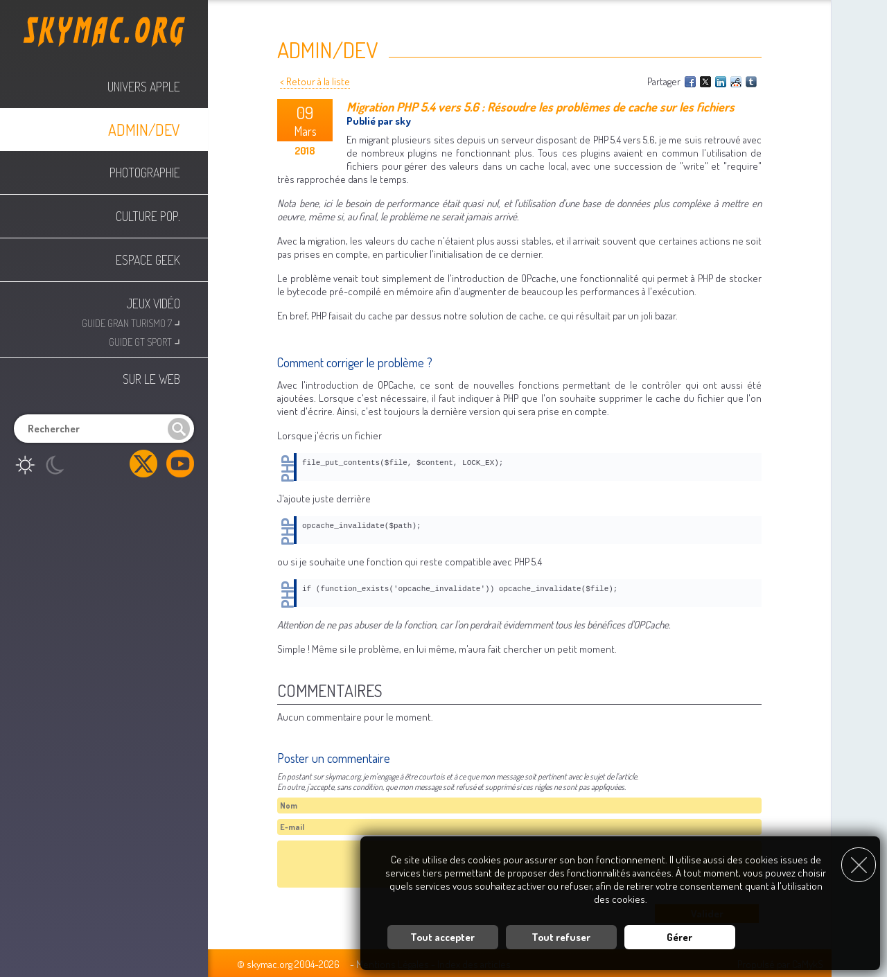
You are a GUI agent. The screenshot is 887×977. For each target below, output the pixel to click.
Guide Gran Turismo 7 (131, 322)
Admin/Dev (144, 129)
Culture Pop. (148, 216)
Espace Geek (148, 259)
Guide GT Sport (144, 341)
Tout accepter (442, 931)
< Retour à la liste (315, 81)
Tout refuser (561, 931)
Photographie (144, 172)
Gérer (679, 931)
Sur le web (151, 379)
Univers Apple (143, 86)
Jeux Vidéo (153, 303)
